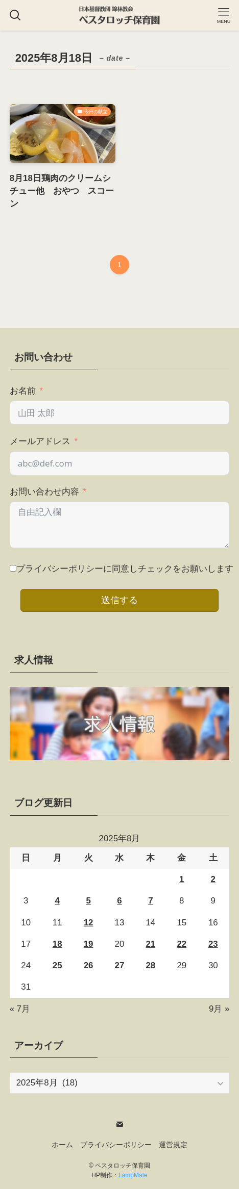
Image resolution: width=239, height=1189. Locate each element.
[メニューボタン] (223, 15)
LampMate (133, 1175)
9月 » (219, 1009)
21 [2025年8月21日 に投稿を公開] (150, 944)
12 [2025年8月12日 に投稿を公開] (88, 922)
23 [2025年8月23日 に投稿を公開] (213, 944)
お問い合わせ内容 (44, 492)
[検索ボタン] (15, 15)
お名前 (23, 391)
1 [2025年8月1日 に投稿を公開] (181, 879)
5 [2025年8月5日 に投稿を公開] (88, 901)
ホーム (62, 1145)
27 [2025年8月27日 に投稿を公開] (120, 965)
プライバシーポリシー (116, 1145)
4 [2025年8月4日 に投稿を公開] (57, 901)
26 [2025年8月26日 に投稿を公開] (88, 965)
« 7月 (20, 1009)
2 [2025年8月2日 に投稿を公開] (213, 879)
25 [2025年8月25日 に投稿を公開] (57, 965)
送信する (119, 600)
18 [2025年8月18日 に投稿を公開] (57, 944)
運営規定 (173, 1145)
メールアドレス (40, 441)
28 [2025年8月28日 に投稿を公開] (150, 965)
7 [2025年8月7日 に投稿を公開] (150, 901)
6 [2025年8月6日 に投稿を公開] (119, 901)
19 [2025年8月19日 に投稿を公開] (88, 944)
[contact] (119, 1124)
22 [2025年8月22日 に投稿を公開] (181, 944)
